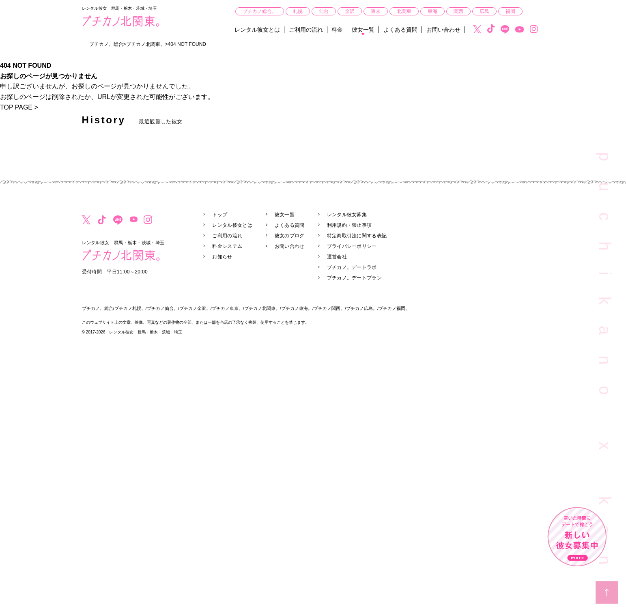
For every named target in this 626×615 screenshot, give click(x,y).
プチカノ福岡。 (394, 308)
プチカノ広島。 (361, 308)
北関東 (404, 11)
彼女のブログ (290, 236)
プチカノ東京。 (227, 308)
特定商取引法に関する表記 (357, 236)
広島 (484, 11)
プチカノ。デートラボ (352, 267)
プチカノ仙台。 (162, 308)
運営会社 (337, 257)
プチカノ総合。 (260, 11)
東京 (376, 11)
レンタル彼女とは (257, 29)
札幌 (298, 11)
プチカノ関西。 (329, 308)
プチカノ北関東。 (262, 308)
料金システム (227, 246)
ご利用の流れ (306, 29)
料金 (337, 29)
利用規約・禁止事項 (349, 225)
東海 (432, 11)
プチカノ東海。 (296, 308)
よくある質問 (400, 29)
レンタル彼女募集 (347, 214)
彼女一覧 (363, 29)
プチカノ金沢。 (195, 308)
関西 (458, 11)
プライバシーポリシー (352, 246)
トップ (219, 214)
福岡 (510, 11)
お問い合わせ (443, 29)
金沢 (350, 11)
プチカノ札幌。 (130, 308)
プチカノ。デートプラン (354, 278)
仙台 (324, 11)
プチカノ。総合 (97, 308)
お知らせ (222, 257)
